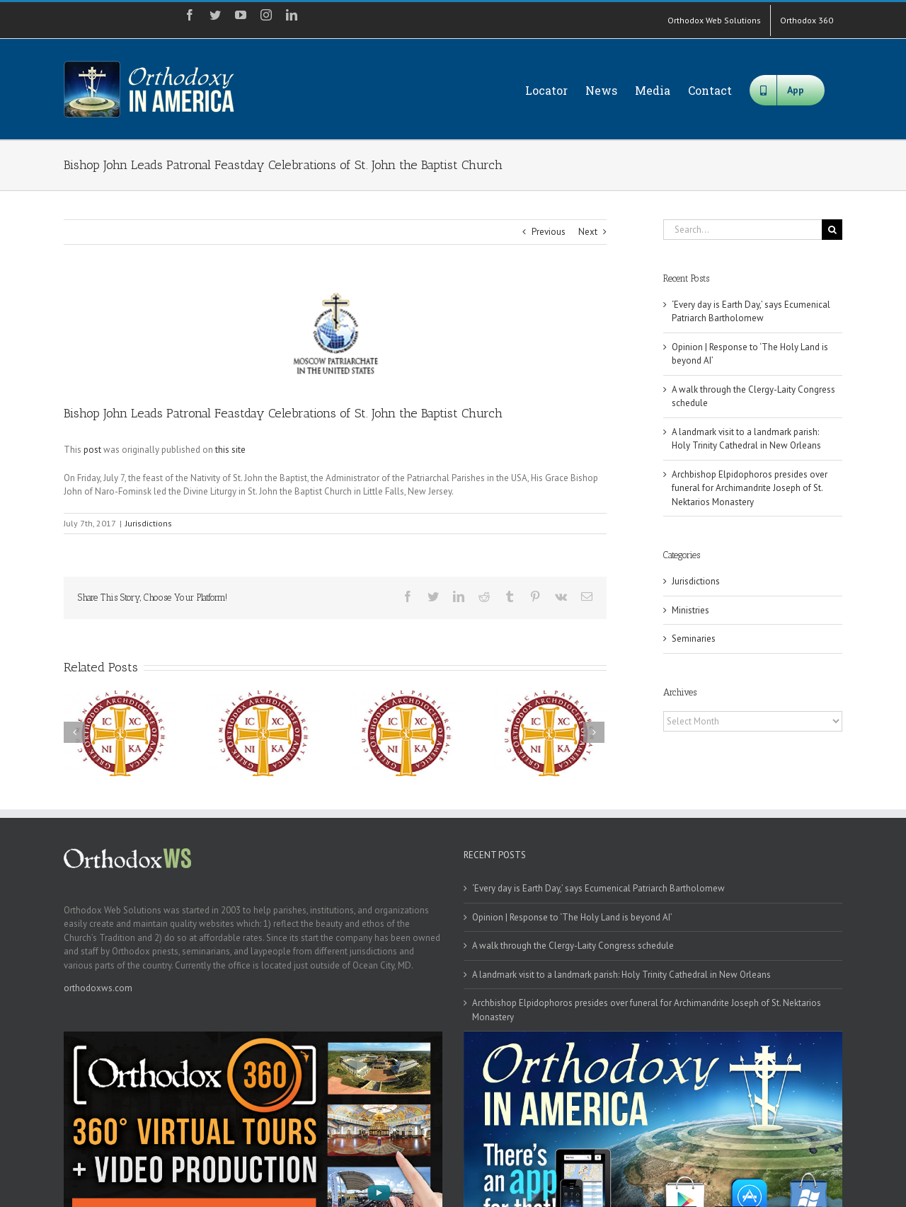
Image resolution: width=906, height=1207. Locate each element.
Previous (549, 232)
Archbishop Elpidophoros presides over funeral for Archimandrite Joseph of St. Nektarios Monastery (749, 488)
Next (587, 232)
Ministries (690, 610)
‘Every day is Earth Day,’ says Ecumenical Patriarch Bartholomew (598, 888)
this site (230, 450)
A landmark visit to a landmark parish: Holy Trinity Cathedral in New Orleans (621, 975)
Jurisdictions (148, 523)
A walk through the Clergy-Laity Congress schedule (573, 946)
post (92, 450)
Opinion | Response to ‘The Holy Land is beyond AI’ (572, 917)
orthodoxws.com (98, 988)
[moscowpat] (335, 335)
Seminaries (694, 639)
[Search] (832, 229)
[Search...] (742, 229)
